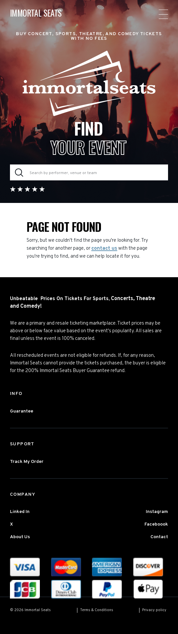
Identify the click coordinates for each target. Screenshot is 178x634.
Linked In (20, 512)
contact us (104, 248)
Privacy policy (154, 610)
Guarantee (21, 411)
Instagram (157, 512)
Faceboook (156, 524)
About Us (20, 537)
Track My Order (27, 462)
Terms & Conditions (96, 610)
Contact (159, 537)
